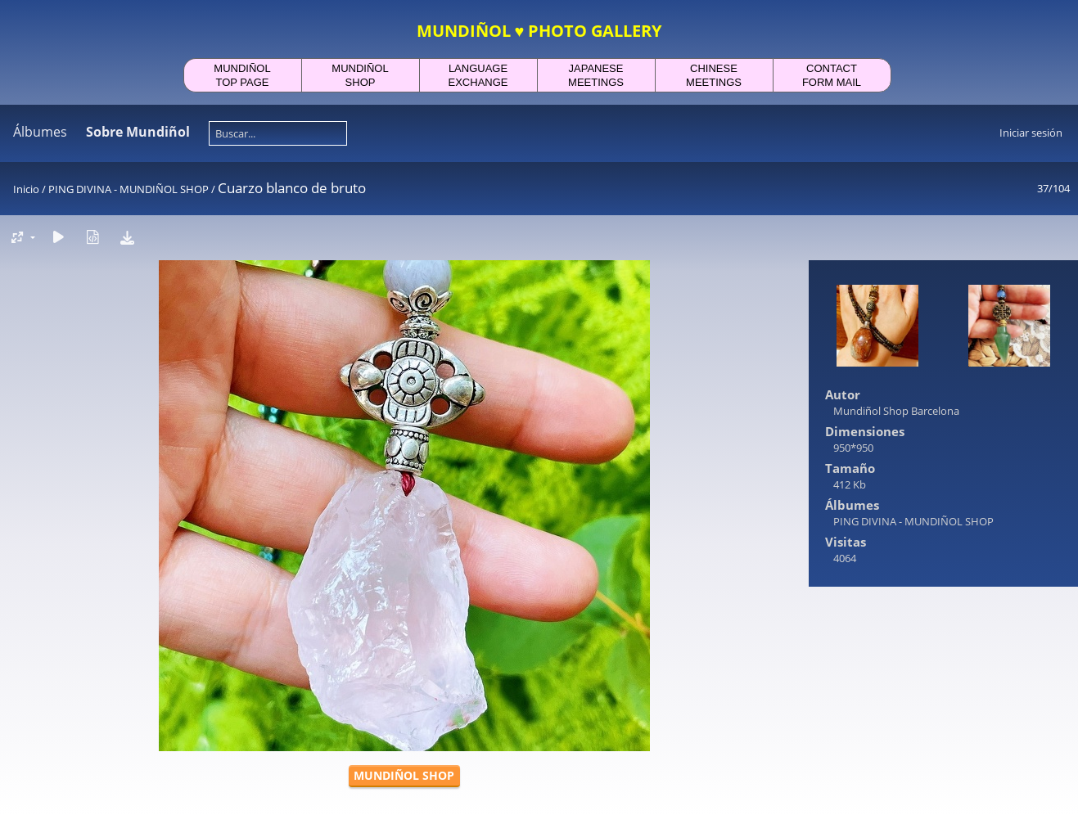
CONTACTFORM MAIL (831, 75)
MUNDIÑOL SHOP (404, 775)
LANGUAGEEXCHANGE (478, 75)
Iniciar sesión (1030, 132)
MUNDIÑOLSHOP (360, 75)
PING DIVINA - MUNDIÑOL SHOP (128, 189)
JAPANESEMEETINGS (596, 75)
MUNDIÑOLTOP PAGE (242, 75)
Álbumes (40, 132)
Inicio (26, 189)
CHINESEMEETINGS (714, 75)
